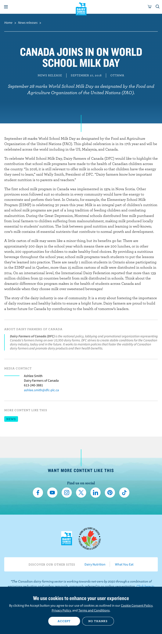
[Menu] (6, 7)
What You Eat (124, 564)
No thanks (98, 621)
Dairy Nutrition (94, 564)
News (11, 419)
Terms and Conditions (94, 610)
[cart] (149, 7)
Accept (64, 621)
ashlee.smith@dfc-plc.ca (41, 390)
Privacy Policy (61, 610)
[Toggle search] (158, 7)
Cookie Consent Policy (136, 605)
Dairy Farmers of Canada (81, 8)
